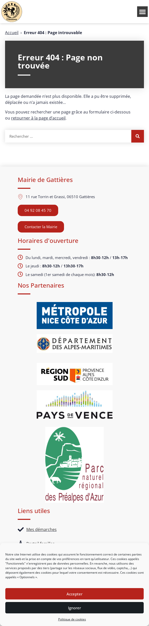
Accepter (74, 593)
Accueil (11, 32)
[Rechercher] (137, 136)
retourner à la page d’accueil (38, 118)
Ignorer (74, 607)
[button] (142, 11)
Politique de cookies (72, 619)
